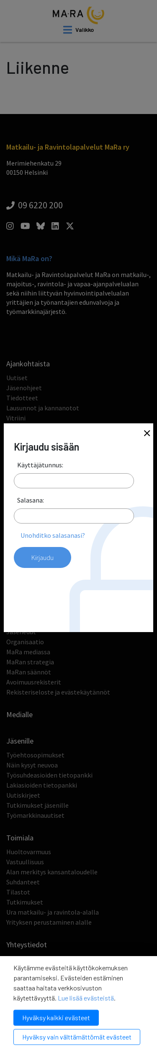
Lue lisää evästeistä (86, 998)
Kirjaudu (42, 557)
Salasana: (30, 500)
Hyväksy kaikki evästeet (56, 1017)
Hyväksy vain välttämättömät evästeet (76, 1037)
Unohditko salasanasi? (53, 535)
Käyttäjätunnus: (40, 465)
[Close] (147, 434)
